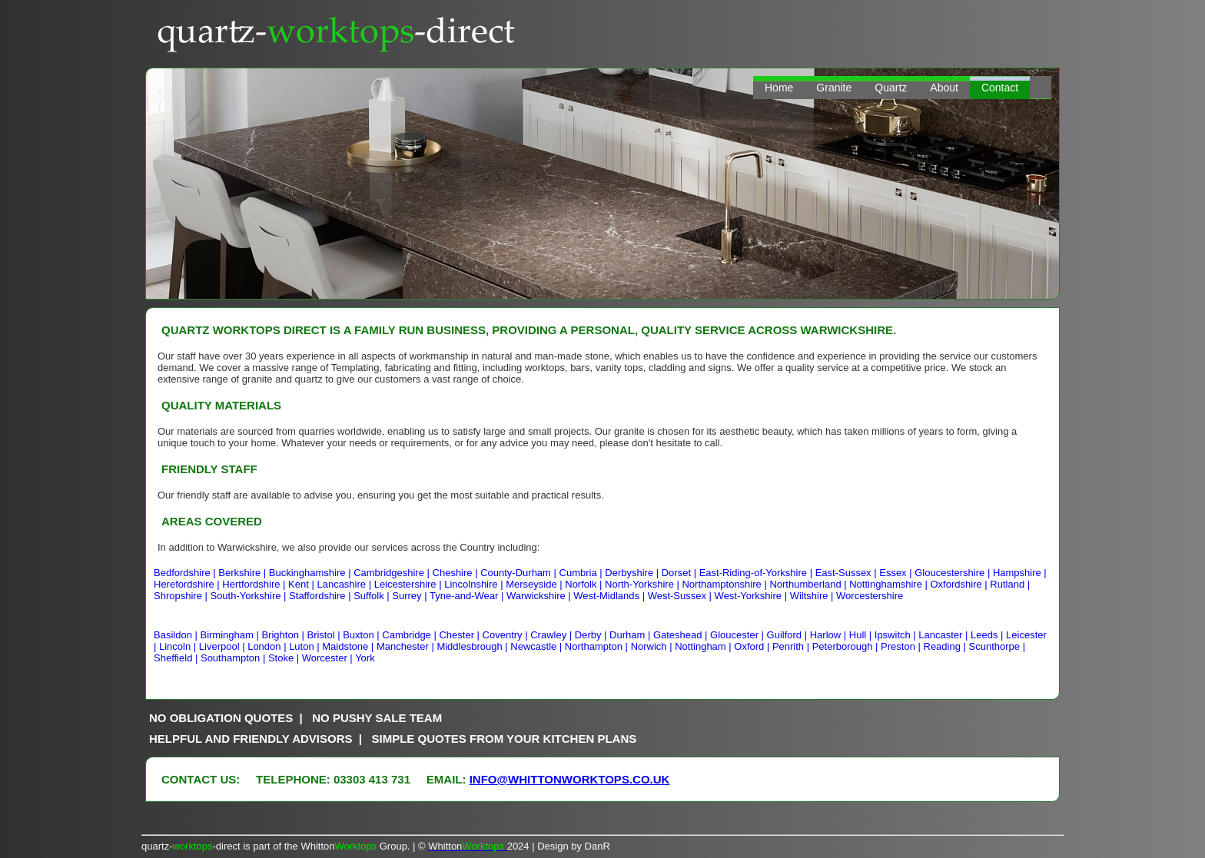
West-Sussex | (681, 595)
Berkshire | (243, 572)
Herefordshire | (188, 584)
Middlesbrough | (473, 646)
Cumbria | (582, 572)
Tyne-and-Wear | (468, 595)
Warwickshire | (539, 595)
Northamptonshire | (725, 584)
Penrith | (792, 646)
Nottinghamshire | (889, 584)
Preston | (902, 646)
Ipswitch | (897, 635)
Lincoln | (179, 646)
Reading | (946, 646)
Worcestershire (869, 595)
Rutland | (1010, 584)
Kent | (302, 584)
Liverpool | (223, 646)
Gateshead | (681, 635)
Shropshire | (182, 595)
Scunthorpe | (997, 646)
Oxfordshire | (961, 584)
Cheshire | (457, 572)
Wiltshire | (813, 595)
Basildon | (177, 635)
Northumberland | (809, 584)
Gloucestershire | (954, 572)
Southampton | (234, 658)
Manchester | (407, 646)
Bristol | (325, 635)
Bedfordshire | (186, 572)
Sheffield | (177, 658)
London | (268, 646)
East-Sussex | (847, 572)
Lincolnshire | (475, 584)
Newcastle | (537, 646)
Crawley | (552, 635)
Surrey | (411, 595)
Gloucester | (738, 635)
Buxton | (362, 635)
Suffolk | (373, 595)
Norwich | (653, 646)
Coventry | (507, 635)
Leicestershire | (409, 584)
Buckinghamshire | (311, 572)
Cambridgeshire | (393, 572)
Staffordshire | (321, 595)
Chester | (460, 635)
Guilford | (788, 635)
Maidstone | (349, 646)
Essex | (897, 572)
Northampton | (598, 646)
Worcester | (328, 658)
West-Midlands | (610, 595)
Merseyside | (535, 584)
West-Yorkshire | (752, 595)
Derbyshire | (633, 572)
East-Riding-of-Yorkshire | (757, 572)
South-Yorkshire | (249, 595)
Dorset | (680, 572)
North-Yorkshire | (643, 584)
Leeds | (988, 635)
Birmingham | (230, 635)
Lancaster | (944, 635)
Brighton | (284, 635)
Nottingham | (704, 646)
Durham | (631, 635)
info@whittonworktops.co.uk (570, 779)
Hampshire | (1020, 572)
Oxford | (753, 646)
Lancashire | (345, 584)
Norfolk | (585, 584)
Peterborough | (846, 646)
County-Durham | (519, 572)
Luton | (305, 646)
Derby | (592, 635)
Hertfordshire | (255, 584)
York (365, 658)
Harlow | (829, 635)
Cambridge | (410, 635)
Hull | (862, 635)
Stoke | (285, 658)
